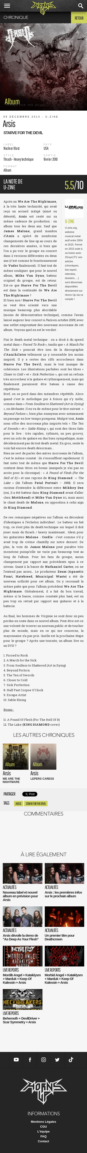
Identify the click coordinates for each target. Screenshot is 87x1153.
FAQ (43, 1136)
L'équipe (43, 1131)
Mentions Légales (43, 1121)
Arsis (18, 804)
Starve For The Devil (36, 804)
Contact (43, 1141)
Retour (79, 17)
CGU (43, 1126)
